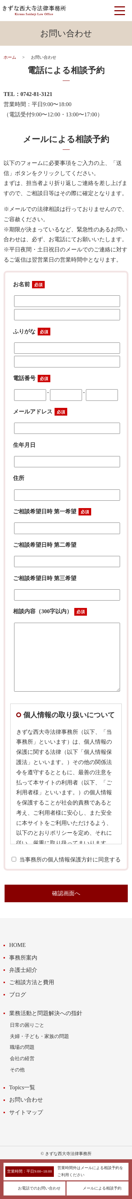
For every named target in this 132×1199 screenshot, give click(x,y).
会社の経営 (22, 1058)
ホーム (10, 57)
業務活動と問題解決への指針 (45, 1013)
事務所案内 (23, 958)
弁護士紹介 (23, 970)
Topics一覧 (22, 1087)
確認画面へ (66, 893)
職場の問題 (22, 1047)
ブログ (17, 995)
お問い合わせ (26, 1100)
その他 (17, 1069)
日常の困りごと (27, 1025)
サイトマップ (26, 1112)
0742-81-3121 (36, 94)
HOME (17, 945)
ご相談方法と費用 (31, 982)
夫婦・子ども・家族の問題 (39, 1036)
